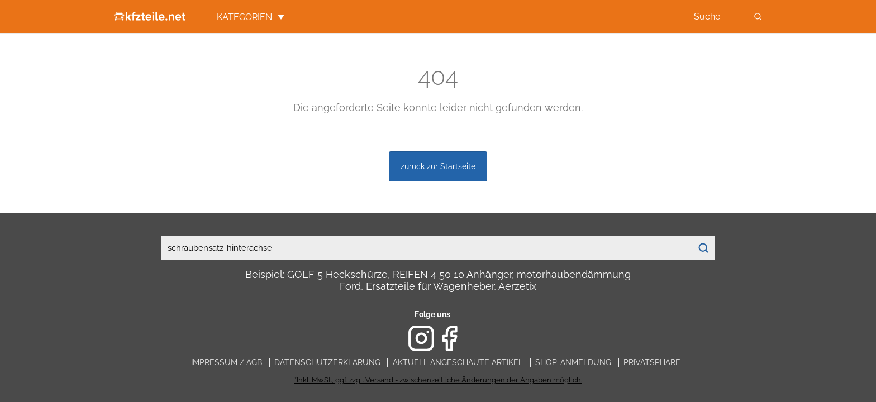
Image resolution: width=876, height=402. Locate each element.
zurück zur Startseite (438, 166)
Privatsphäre (651, 362)
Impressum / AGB (226, 362)
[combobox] (426, 248)
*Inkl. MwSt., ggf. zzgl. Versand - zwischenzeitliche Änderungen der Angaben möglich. (438, 380)
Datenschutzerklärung (327, 362)
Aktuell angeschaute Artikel (458, 362)
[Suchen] (703, 248)
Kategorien (250, 17)
